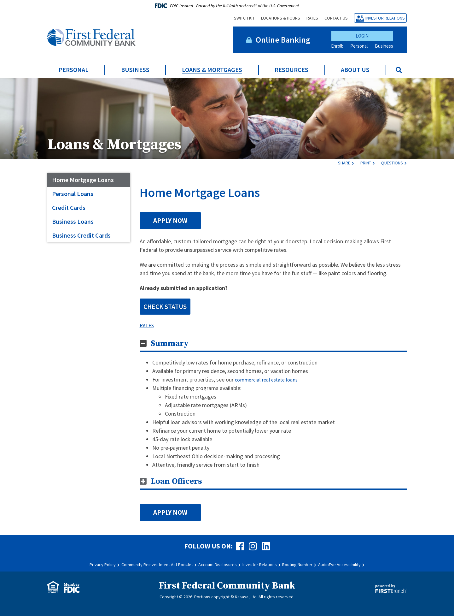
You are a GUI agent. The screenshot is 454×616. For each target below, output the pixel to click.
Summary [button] (170, 343)
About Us (355, 70)
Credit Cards (68, 207)
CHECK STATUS (165, 306)
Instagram (253, 546)
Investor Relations (385, 18)
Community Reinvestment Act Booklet (157, 564)
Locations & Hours (280, 18)
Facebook (240, 546)
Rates (312, 18)
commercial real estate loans (269, 379)
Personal (359, 46)
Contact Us (336, 18)
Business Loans (73, 221)
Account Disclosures (217, 564)
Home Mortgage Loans (83, 180)
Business (384, 46)
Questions (392, 163)
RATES (147, 325)
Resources (291, 70)
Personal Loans (72, 194)
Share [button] (344, 163)
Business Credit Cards (81, 235)
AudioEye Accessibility (339, 564)
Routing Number (297, 564)
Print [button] (365, 163)
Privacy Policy (103, 564)
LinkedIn (266, 546)
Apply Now (170, 220)
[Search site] (399, 70)
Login (362, 36)
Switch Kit (244, 18)
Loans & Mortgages (212, 70)
